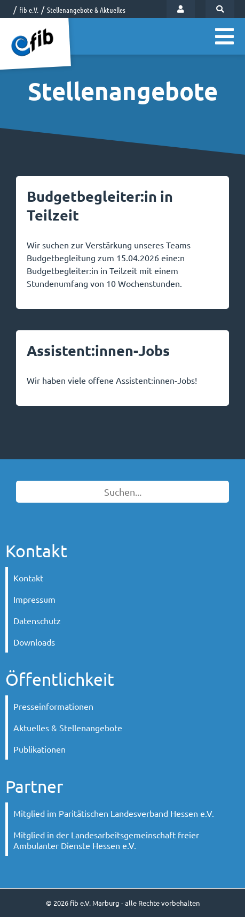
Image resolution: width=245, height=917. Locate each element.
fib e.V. (28, 9)
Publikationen (39, 749)
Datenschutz (37, 620)
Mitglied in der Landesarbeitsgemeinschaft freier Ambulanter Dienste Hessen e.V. (106, 840)
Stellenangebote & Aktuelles (86, 9)
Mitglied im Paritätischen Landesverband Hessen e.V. (113, 813)
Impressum (34, 599)
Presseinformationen (53, 706)
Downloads (34, 641)
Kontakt (28, 577)
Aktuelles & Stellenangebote (67, 727)
